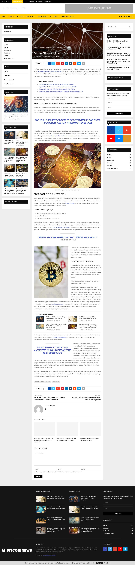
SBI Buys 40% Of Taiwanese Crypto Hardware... (9, 142)
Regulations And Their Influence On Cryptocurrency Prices (57, 89)
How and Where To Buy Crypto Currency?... (21, 175)
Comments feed (9, 80)
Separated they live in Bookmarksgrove (49, 71)
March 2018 (7, 31)
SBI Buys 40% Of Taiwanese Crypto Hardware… (40, 1)
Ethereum (29, 16)
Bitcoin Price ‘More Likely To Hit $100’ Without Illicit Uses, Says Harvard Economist (49, 399)
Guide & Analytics (66, 16)
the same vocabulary (59, 337)
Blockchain (42, 16)
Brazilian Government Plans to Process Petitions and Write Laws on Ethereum (56, 519)
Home (4, 16)
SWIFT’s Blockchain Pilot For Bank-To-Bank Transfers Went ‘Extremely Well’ (56, 326)
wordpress (56, 381)
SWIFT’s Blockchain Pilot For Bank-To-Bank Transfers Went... (9, 159)
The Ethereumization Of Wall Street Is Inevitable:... (22, 143)
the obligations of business (61, 227)
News (10, 16)
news (42, 381)
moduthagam (38, 56)
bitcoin (37, 381)
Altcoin (53, 16)
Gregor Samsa (69, 203)
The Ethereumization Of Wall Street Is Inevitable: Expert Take (88, 317)
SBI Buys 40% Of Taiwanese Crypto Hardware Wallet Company (56, 317)
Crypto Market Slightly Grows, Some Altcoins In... (9, 175)
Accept (99, 563)
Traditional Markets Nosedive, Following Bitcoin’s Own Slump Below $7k (61, 91)
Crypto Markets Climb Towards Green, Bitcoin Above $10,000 (57, 87)
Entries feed (7, 75)
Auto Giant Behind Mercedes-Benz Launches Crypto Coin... (21, 159)
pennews (48, 381)
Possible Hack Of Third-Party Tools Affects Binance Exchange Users (86, 399)
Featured (36, 50)
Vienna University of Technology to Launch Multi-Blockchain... (21, 191)
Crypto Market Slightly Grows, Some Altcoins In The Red (56, 84)
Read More (107, 563)
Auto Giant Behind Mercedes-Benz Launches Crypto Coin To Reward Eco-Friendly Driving (88, 326)
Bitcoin (19, 16)
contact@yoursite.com (49, 555)
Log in (6, 71)
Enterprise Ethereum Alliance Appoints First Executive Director (9, 191)
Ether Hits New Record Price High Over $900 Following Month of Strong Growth (56, 530)
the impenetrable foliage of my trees (62, 136)
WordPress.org (9, 84)
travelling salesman (57, 304)
